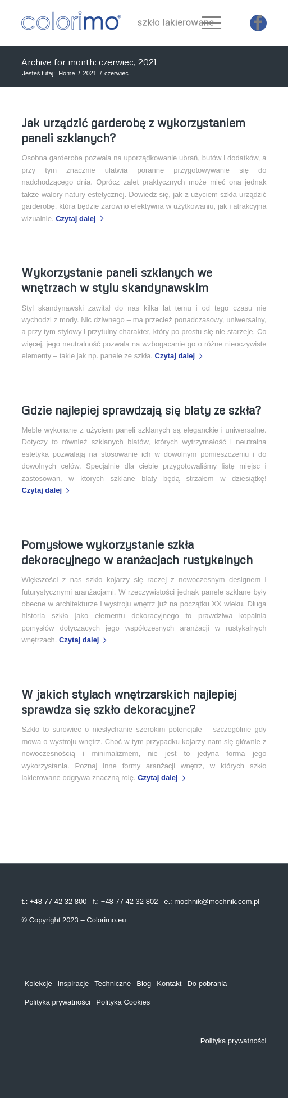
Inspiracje (73, 983)
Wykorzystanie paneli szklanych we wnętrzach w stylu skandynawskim (116, 280)
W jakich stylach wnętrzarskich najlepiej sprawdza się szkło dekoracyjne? (128, 702)
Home (66, 73)
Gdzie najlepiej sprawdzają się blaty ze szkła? (141, 410)
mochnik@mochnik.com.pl (216, 901)
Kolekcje (38, 983)
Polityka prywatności (57, 1002)
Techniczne (112, 983)
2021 (90, 73)
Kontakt (169, 983)
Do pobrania (207, 983)
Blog (143, 983)
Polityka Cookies (123, 1002)
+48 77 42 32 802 (129, 901)
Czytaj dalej (82, 218)
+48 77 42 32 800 (58, 901)
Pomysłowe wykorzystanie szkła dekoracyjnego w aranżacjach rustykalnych (137, 552)
